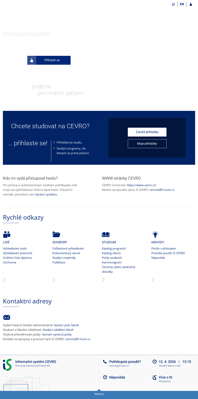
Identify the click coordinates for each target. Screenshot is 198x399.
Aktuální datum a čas (169, 365)
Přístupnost (165, 381)
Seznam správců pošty (57, 334)
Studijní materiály (64, 258)
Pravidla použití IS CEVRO (168, 253)
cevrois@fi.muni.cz (161, 190)
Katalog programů (114, 248)
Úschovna (9, 262)
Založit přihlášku (147, 132)
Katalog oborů (111, 253)
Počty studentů (112, 258)
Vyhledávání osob (14, 248)
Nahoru (99, 394)
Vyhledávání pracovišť (17, 253)
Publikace (58, 262)
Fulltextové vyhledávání (68, 248)
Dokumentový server (66, 253)
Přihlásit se (43, 60)
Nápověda (158, 258)
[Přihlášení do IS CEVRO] (190, 4)
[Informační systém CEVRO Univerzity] (24, 15)
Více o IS (165, 377)
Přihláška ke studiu (69, 142)
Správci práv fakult (66, 325)
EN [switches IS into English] (182, 4)
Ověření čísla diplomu (17, 258)
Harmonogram (112, 262)
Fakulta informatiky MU (38, 365)
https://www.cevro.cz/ (141, 185)
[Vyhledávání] (173, 4)
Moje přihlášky (147, 143)
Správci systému (46, 194)
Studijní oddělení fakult (58, 330)
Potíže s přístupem (163, 248)
